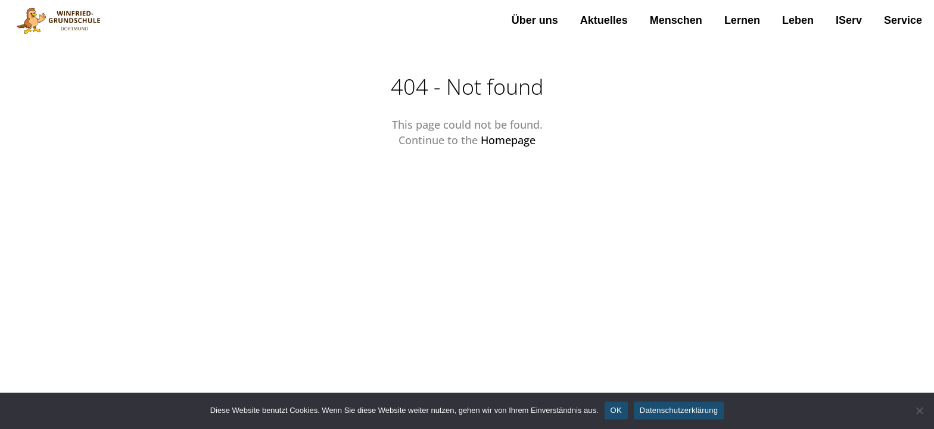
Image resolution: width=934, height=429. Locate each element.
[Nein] (919, 410)
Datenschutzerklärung (679, 410)
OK (616, 410)
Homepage (508, 140)
